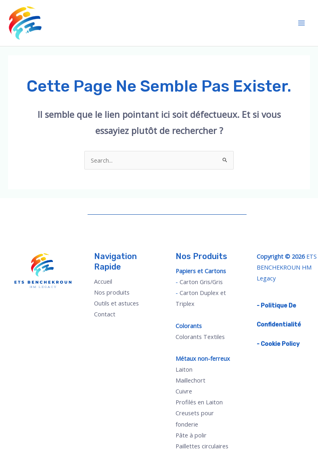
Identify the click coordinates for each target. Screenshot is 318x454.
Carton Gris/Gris (201, 282)
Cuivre (184, 391)
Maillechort (190, 380)
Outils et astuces (116, 303)
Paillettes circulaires (202, 446)
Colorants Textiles (200, 337)
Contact (104, 314)
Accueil (103, 281)
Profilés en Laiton (199, 402)
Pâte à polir (191, 435)
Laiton (184, 369)
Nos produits (112, 292)
